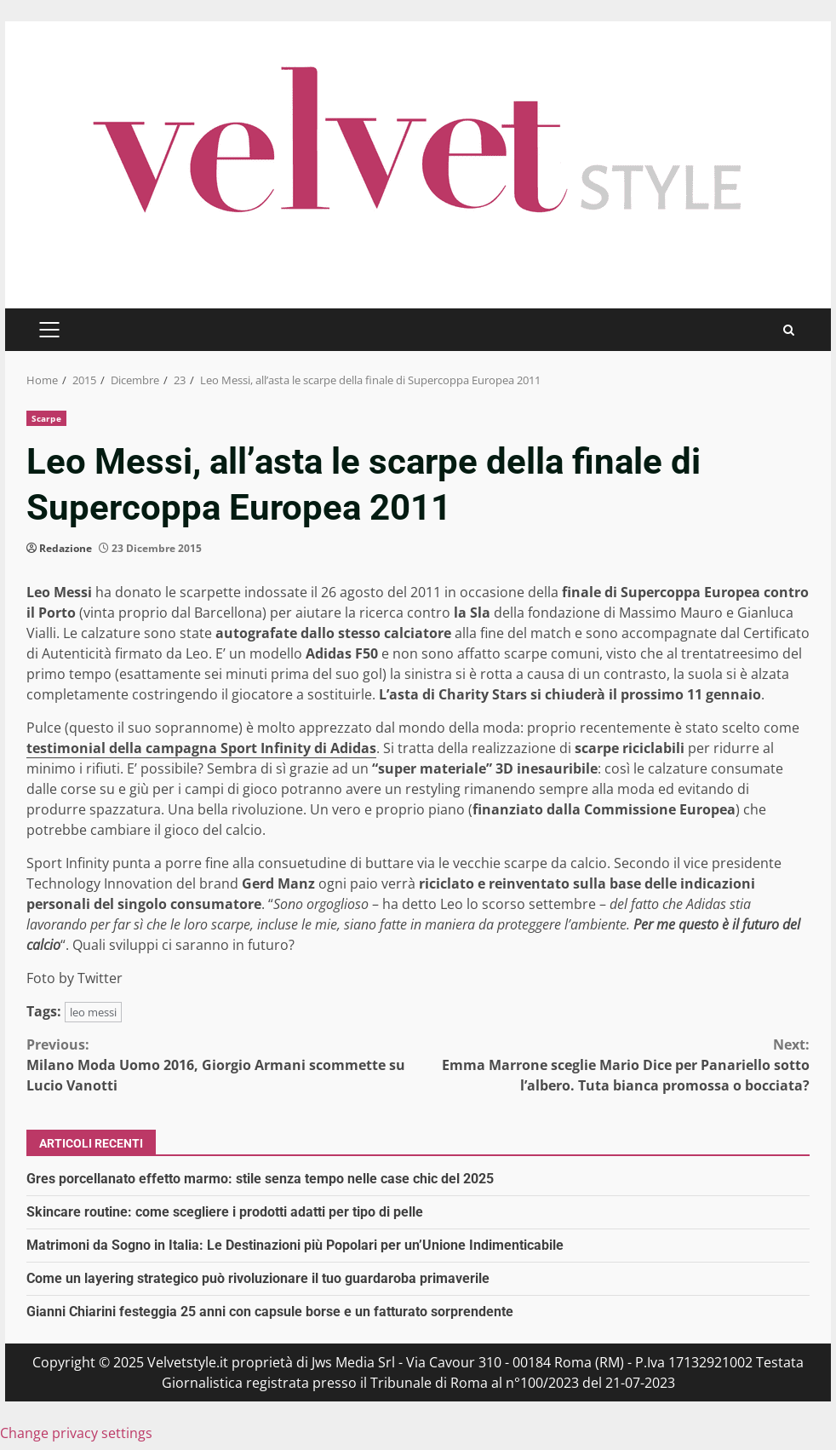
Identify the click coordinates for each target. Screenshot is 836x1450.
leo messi (93, 1012)
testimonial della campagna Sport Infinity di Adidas (201, 748)
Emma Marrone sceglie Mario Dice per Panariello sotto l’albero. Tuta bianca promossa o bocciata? (614, 1064)
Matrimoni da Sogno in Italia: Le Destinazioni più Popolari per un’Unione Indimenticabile (295, 1245)
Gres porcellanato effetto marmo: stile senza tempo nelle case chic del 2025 (260, 1179)
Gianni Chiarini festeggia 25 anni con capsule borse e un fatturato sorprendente (269, 1311)
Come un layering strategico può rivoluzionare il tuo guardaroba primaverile (258, 1278)
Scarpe (46, 418)
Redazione (65, 548)
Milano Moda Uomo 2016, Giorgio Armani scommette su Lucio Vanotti (222, 1064)
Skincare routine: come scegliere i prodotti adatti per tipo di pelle (224, 1212)
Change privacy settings (76, 1433)
